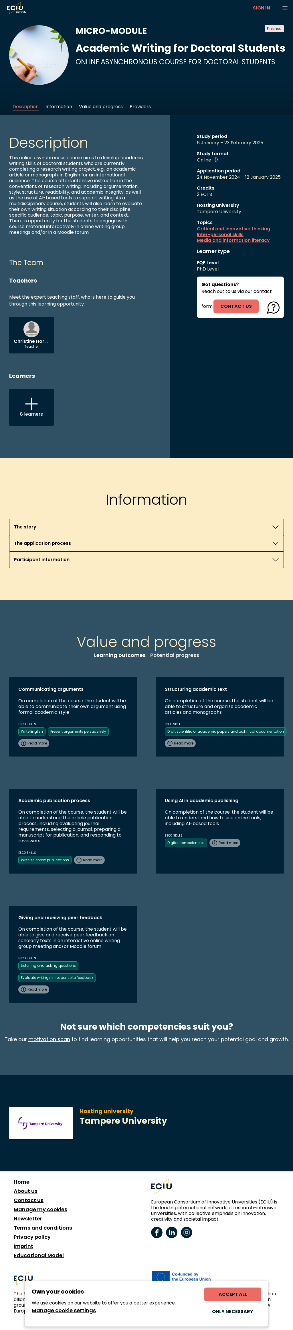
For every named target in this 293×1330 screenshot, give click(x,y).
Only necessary (232, 1311)
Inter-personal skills (220, 235)
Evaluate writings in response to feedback (57, 977)
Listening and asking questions (48, 965)
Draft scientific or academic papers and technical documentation (225, 731)
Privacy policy (32, 1237)
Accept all (233, 1294)
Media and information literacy (233, 240)
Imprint (23, 1246)
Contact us (28, 1200)
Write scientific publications (45, 860)
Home (21, 1182)
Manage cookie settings (64, 1310)
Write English (32, 731)
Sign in (261, 8)
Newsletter (28, 1218)
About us (25, 1191)
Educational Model (39, 1255)
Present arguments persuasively (78, 731)
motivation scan (49, 1039)
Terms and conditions (43, 1227)
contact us (236, 306)
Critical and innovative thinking (233, 229)
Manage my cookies (40, 1209)
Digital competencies (186, 842)
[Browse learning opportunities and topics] (285, 8)
